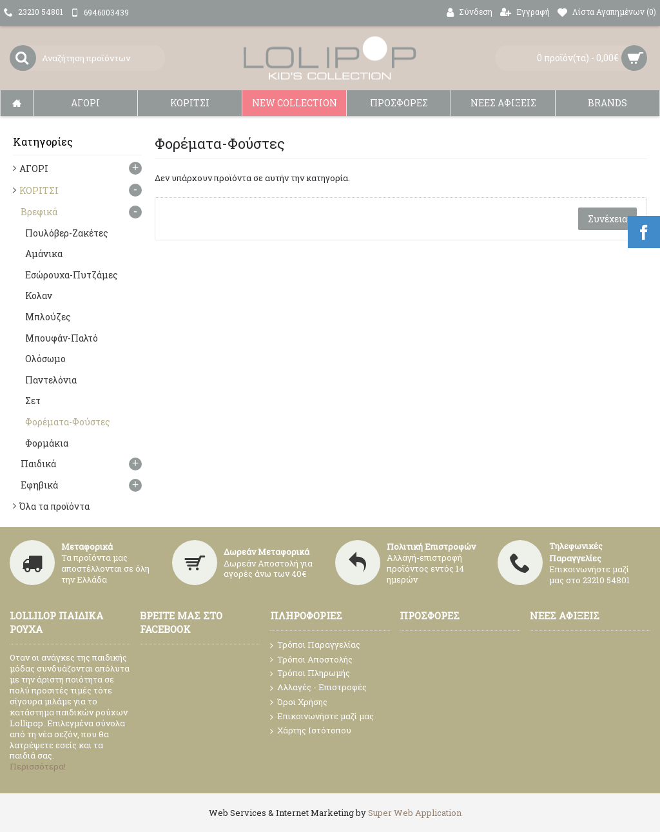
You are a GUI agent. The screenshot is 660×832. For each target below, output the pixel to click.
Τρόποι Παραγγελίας (315, 645)
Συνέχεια (607, 219)
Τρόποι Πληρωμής (310, 673)
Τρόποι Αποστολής (311, 659)
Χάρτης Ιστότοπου (310, 730)
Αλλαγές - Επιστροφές (318, 687)
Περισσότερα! (38, 766)
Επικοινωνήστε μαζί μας (322, 716)
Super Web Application (414, 812)
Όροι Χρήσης (298, 702)
